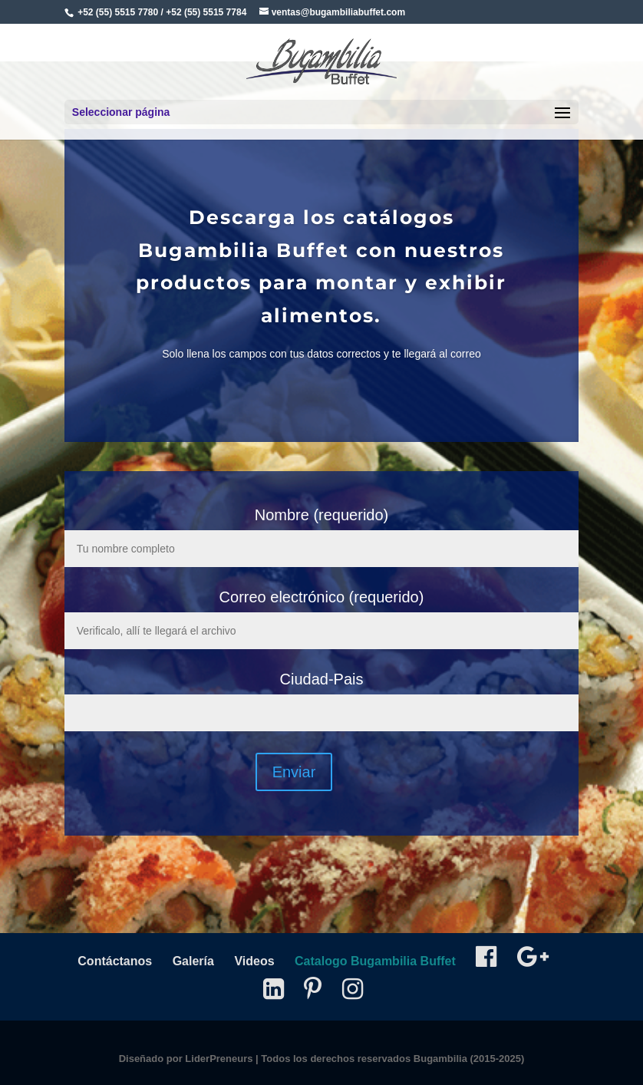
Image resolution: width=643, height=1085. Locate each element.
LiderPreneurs (218, 1058)
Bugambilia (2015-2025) (469, 1058)
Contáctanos (114, 961)
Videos (254, 961)
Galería (193, 961)
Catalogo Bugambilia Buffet (375, 961)
